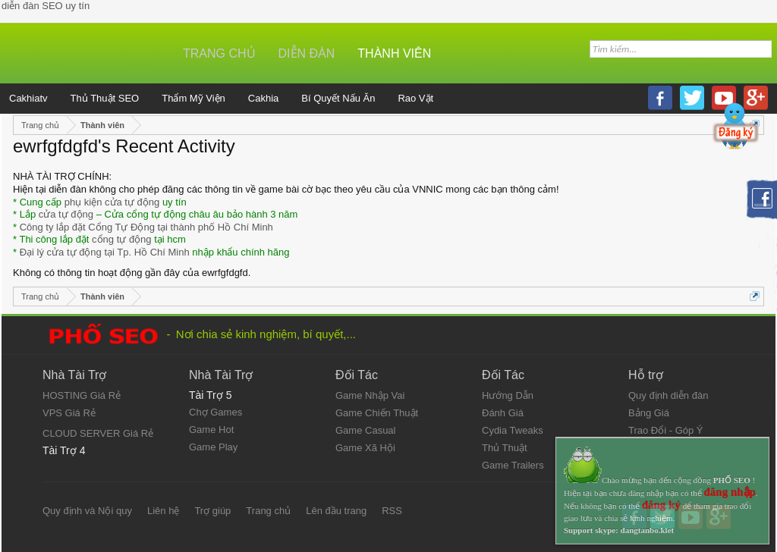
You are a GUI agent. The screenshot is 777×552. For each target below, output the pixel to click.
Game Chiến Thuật (376, 413)
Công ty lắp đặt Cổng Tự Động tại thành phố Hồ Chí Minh (146, 227)
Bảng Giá (648, 413)
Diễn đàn (306, 53)
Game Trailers (513, 465)
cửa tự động (66, 214)
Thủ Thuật (504, 447)
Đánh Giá (503, 413)
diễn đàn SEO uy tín (46, 5)
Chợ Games (215, 412)
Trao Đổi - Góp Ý (665, 430)
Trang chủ (219, 53)
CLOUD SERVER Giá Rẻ (97, 433)
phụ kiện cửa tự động (112, 202)
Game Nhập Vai (369, 395)
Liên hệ (163, 510)
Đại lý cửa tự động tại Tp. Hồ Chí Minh (105, 252)
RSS (392, 510)
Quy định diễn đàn (668, 395)
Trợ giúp (212, 510)
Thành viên (394, 53)
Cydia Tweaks (512, 430)
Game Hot (211, 429)
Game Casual (365, 430)
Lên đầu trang (336, 510)
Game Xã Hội (365, 447)
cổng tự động (122, 239)
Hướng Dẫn (507, 395)
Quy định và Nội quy (87, 510)
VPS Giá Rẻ (69, 413)
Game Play (213, 447)
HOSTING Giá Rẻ (81, 395)
